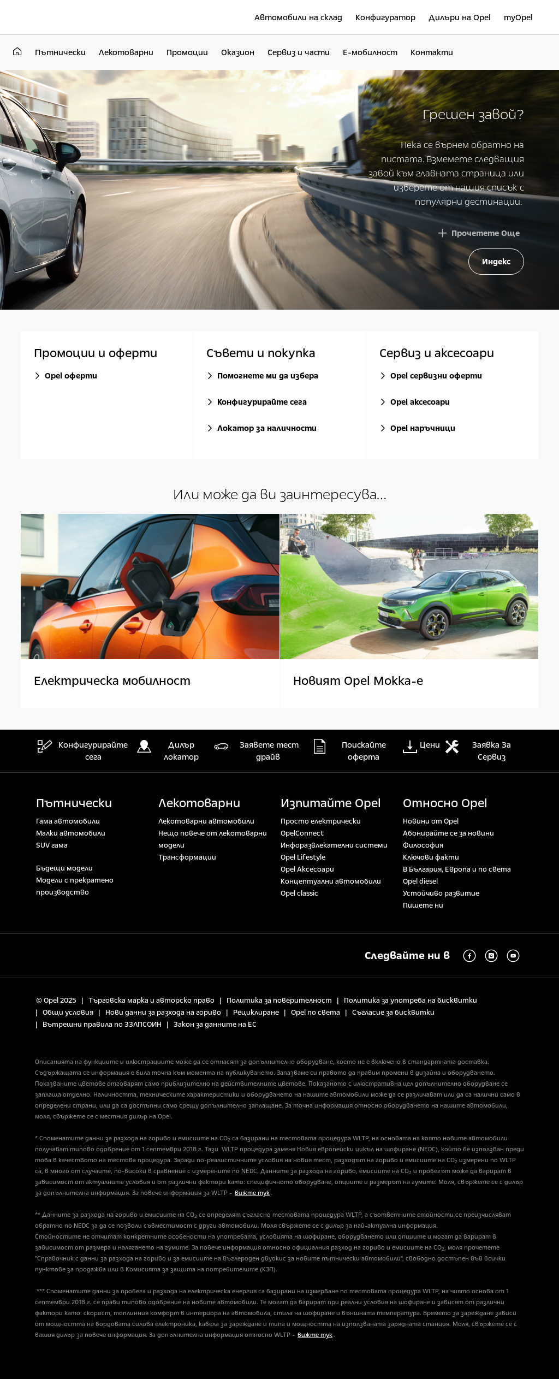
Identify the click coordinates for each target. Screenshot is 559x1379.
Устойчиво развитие (441, 893)
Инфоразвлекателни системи (334, 845)
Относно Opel (445, 803)
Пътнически (74, 803)
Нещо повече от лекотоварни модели (212, 839)
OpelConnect (302, 833)
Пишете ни (423, 905)
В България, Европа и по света (457, 869)
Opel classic (299, 893)
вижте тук (252, 1193)
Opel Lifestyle (303, 857)
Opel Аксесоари (307, 869)
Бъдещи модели (64, 868)
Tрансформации (187, 857)
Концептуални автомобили (331, 881)
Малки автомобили (70, 833)
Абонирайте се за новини (448, 833)
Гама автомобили (68, 821)
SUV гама (52, 845)
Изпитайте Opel (331, 803)
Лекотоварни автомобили (206, 821)
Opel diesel (420, 881)
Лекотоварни (199, 803)
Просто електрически (321, 821)
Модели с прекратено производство (75, 886)
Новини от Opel (431, 821)
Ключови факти (431, 857)
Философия (423, 845)
